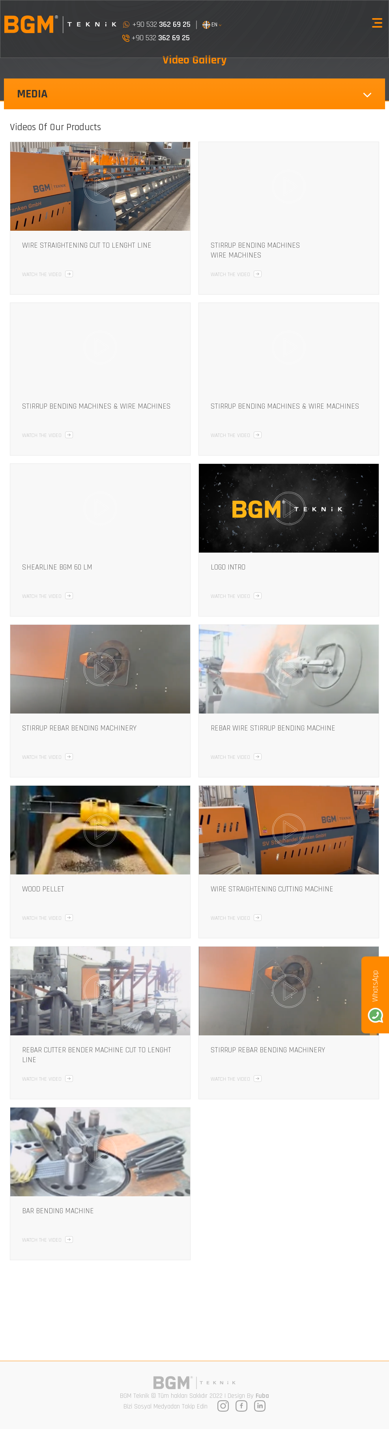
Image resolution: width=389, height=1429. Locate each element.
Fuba (262, 1396)
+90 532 (156, 24)
